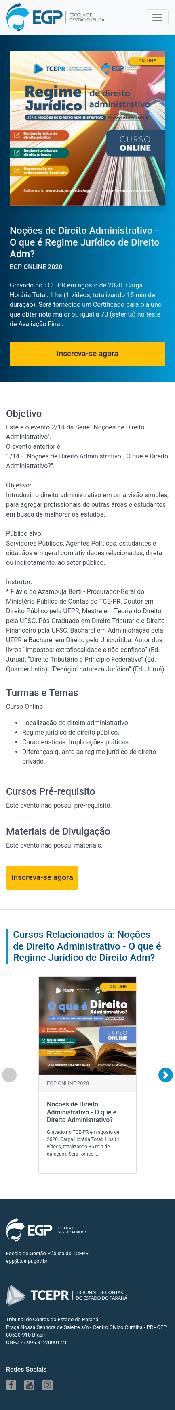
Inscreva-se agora (87, 353)
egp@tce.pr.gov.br (27, 1261)
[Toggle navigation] (157, 17)
